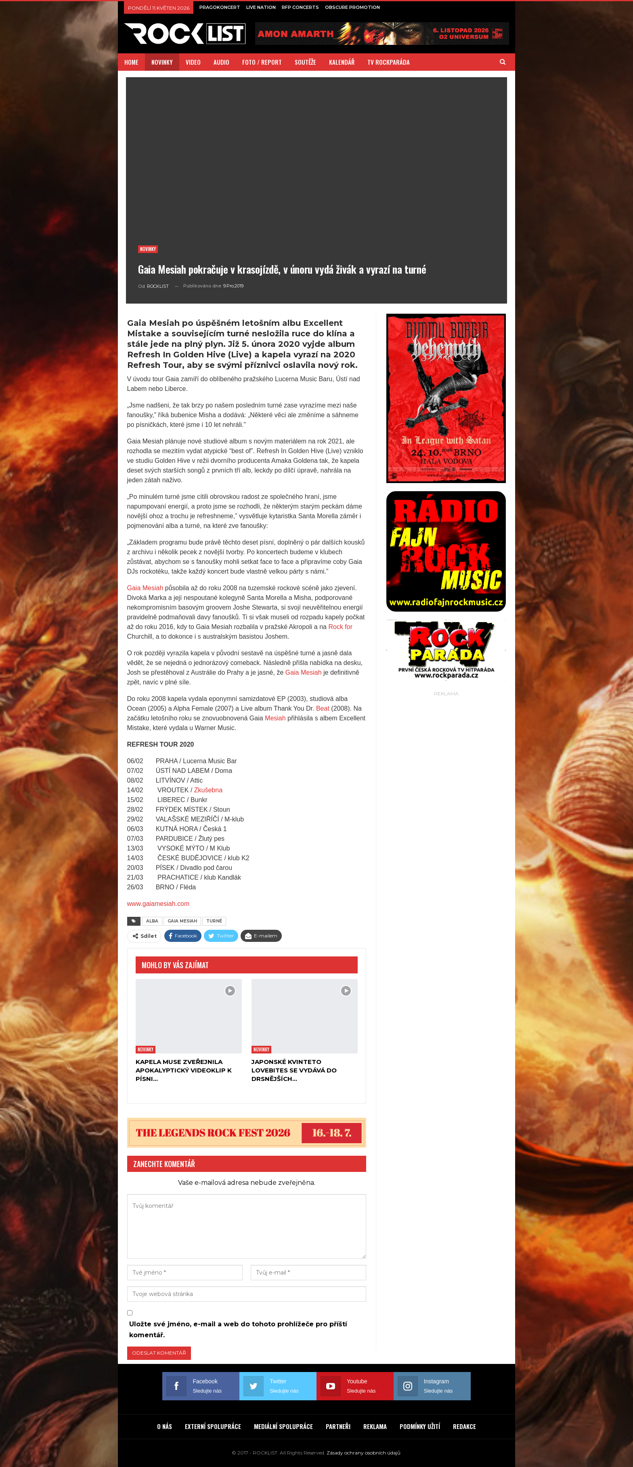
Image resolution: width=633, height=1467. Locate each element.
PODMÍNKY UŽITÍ (420, 1426)
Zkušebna (208, 790)
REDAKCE (464, 1426)
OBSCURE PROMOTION (352, 7)
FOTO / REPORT (262, 61)
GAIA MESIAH (182, 921)
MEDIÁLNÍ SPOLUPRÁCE (283, 1426)
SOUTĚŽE (305, 61)
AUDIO (221, 61)
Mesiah (275, 718)
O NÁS (164, 1426)
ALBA (152, 921)
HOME (131, 61)
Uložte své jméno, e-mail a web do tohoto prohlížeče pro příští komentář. (238, 1329)
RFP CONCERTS (300, 7)
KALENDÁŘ (341, 61)
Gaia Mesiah (145, 588)
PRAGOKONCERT (219, 7)
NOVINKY (162, 61)
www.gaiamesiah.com (158, 903)
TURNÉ (214, 921)
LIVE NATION (261, 7)
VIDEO (193, 61)
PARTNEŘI (338, 1426)
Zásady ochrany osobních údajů (363, 1453)
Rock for (340, 626)
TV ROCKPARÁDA (388, 61)
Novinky (148, 249)
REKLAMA (375, 1426)
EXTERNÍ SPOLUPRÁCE (213, 1426)
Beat (322, 708)
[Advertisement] (446, 820)
